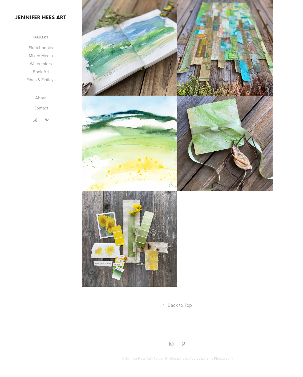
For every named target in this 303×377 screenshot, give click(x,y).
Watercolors (41, 63)
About (41, 98)
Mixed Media (41, 55)
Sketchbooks (41, 47)
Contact (41, 108)
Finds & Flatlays (40, 80)
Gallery (41, 37)
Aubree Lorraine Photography (211, 358)
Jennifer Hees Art (40, 17)
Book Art (41, 71)
